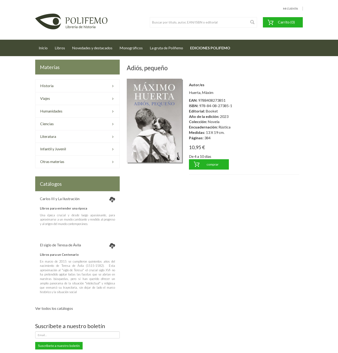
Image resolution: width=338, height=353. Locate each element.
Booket (212, 111)
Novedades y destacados (92, 48)
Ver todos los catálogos (54, 308)
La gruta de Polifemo (166, 48)
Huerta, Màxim (201, 92)
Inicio (45, 46)
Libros (60, 48)
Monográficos (131, 48)
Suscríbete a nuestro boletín (59, 346)
